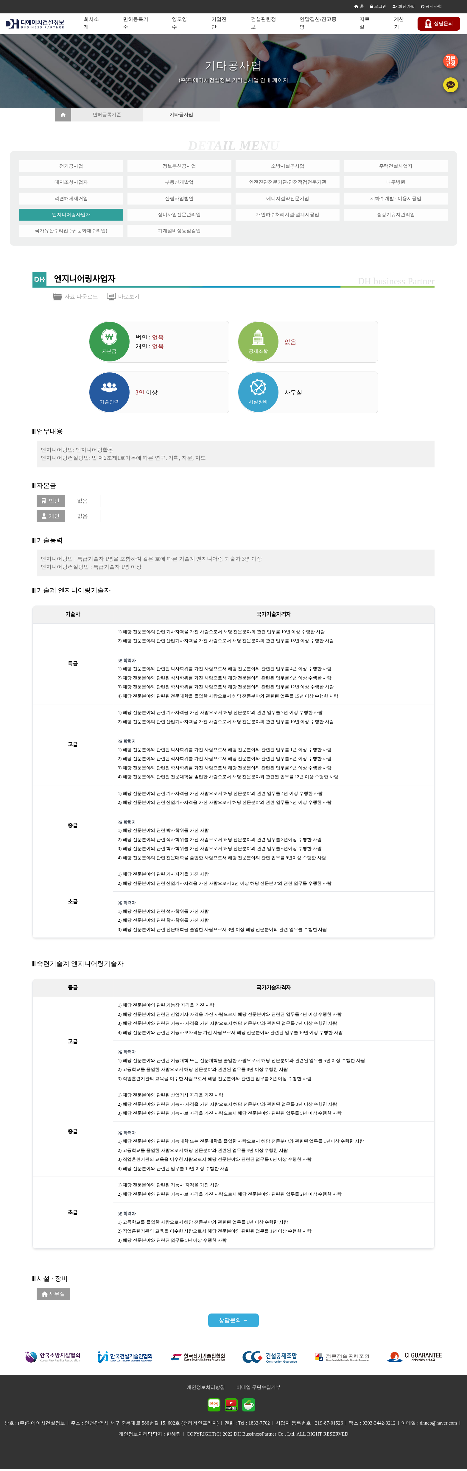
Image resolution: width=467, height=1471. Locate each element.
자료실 (365, 23)
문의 (440, 23)
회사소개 (92, 23)
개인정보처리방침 (206, 1388)
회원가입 (404, 6)
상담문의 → (233, 1321)
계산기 (399, 23)
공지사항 (431, 6)
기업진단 (220, 23)
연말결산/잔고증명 (319, 23)
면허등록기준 (137, 23)
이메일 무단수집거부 (258, 1388)
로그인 (378, 6)
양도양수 (181, 23)
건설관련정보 (264, 23)
